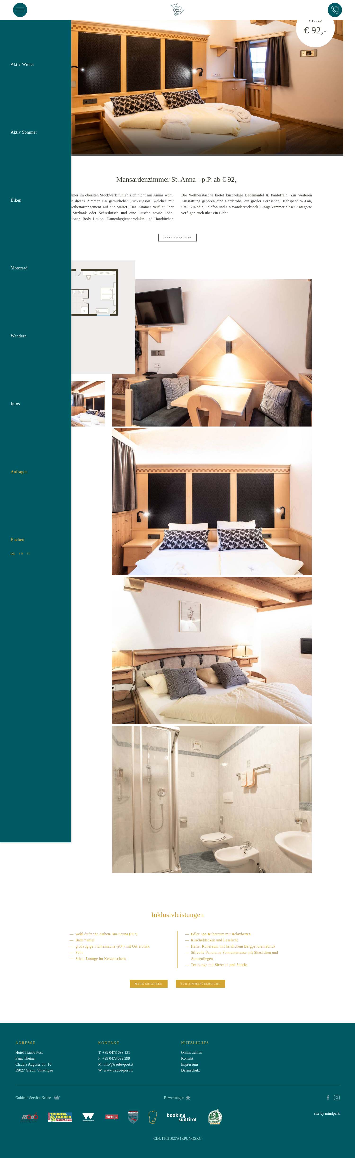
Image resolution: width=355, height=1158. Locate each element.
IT (29, 547)
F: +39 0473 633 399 (114, 1058)
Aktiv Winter (22, 57)
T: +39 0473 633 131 (114, 1052)
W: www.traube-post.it (115, 1070)
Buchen (17, 533)
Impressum (189, 1064)
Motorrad (19, 261)
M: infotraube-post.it (115, 1064)
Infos (15, 397)
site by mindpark (327, 1113)
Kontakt (187, 1058)
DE (13, 547)
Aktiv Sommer (24, 125)
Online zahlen (191, 1052)
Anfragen (19, 465)
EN (21, 547)
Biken (16, 193)
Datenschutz (190, 1070)
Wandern (19, 329)
